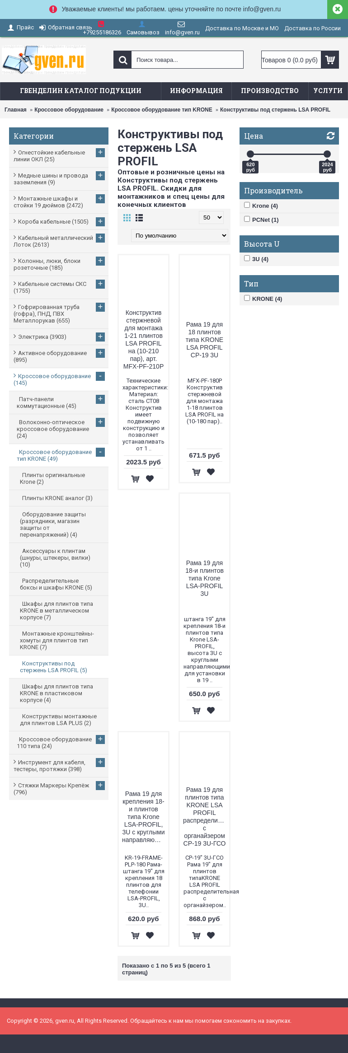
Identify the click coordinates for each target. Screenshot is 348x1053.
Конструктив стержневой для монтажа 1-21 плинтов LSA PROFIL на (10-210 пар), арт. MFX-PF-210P (143, 339)
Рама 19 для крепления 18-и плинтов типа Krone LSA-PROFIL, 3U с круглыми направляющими (145, 816)
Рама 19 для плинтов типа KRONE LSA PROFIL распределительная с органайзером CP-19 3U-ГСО (206, 816)
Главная (16, 110)
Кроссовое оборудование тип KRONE (161, 110)
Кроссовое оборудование (68, 110)
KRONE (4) (263, 298)
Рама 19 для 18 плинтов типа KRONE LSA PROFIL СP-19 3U (204, 340)
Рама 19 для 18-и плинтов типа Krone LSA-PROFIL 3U (204, 578)
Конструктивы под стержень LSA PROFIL (275, 110)
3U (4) (256, 258)
